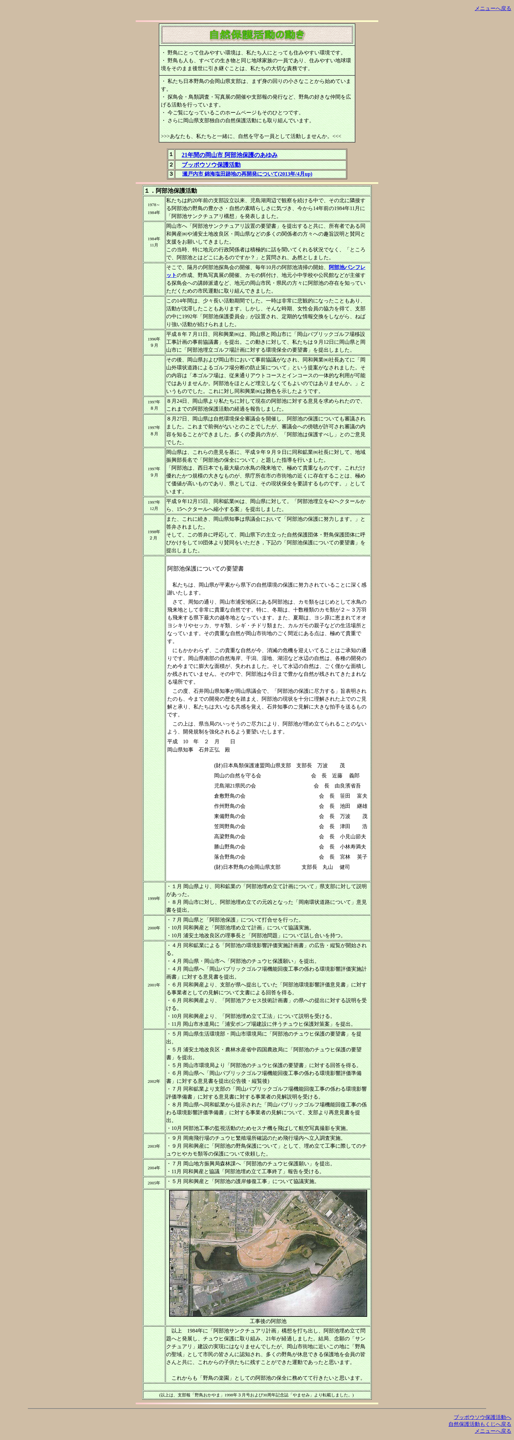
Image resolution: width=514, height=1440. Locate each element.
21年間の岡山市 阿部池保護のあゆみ (230, 155)
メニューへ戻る (493, 8)
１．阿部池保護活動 (170, 190)
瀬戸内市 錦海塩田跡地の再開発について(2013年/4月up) (247, 174)
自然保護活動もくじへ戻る (479, 1424)
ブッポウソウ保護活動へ (482, 1417)
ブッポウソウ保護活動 (211, 165)
